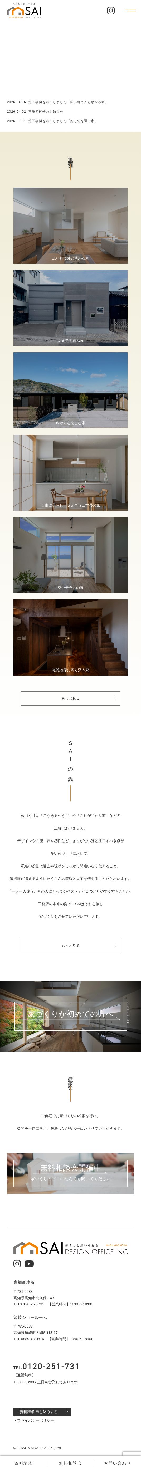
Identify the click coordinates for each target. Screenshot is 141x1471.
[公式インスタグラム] (111, 10)
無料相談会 (70, 1463)
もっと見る (70, 698)
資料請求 (23, 1463)
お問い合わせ (118, 1463)
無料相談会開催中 (70, 1168)
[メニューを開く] (130, 10)
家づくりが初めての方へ (70, 1014)
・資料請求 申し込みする (37, 1412)
